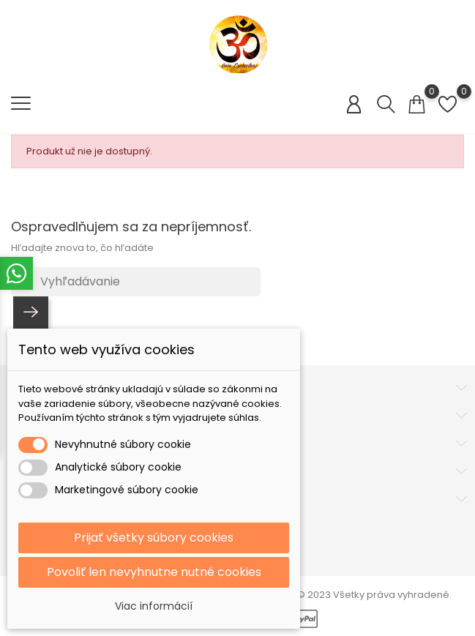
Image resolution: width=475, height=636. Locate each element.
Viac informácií (153, 606)
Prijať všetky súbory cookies (153, 537)
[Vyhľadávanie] (136, 281)
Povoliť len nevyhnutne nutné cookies (154, 572)
